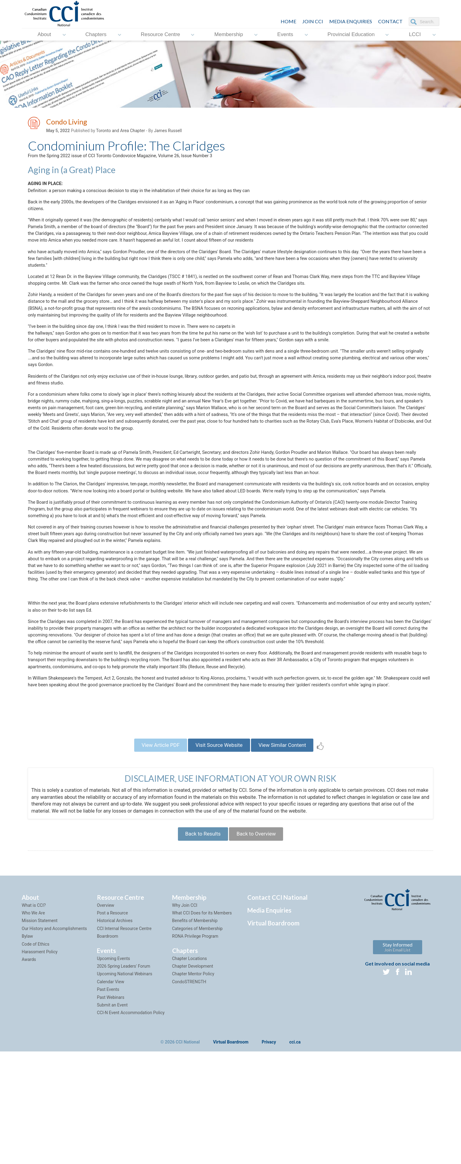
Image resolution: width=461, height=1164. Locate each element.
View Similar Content (288, 852)
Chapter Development (192, 1078)
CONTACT (390, 21)
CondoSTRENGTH (189, 1094)
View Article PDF (153, 852)
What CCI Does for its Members (202, 1025)
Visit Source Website (219, 852)
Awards (29, 1071)
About (44, 34)
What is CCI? (34, 1017)
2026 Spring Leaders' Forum (123, 1078)
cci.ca (295, 1154)
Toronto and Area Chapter (120, 131)
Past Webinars (110, 1109)
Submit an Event (112, 1117)
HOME (288, 21)
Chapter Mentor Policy (193, 1086)
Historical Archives (115, 1032)
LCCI (415, 34)
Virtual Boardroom (273, 1035)
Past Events (108, 1101)
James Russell (168, 131)
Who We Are (33, 1025)
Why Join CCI (184, 1017)
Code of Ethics (35, 1056)
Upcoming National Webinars (124, 1086)
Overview (105, 1017)
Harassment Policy (39, 1064)
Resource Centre (160, 34)
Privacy (269, 1154)
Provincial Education (350, 34)
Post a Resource (112, 1025)
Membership (228, 34)
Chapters (95, 34)
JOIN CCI (312, 21)
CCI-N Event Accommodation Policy (131, 1124)
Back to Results (200, 944)
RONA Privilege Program (195, 1048)
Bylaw (27, 1048)
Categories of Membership (197, 1040)
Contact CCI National (277, 1009)
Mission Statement (39, 1032)
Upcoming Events (113, 1070)
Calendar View (110, 1094)
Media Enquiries (350, 21)
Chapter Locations (189, 1070)
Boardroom (107, 1048)
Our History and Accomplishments (54, 1040)
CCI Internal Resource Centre (124, 1040)
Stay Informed (397, 1059)
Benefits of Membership (195, 1032)
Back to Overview (259, 944)
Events (285, 34)
